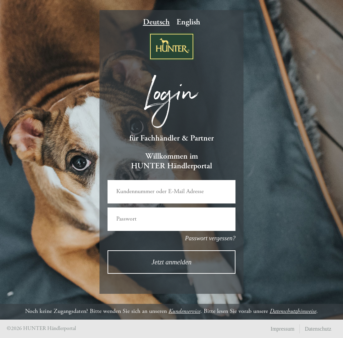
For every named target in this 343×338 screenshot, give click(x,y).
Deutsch (156, 23)
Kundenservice (184, 312)
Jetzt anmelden (171, 262)
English (188, 23)
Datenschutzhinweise (293, 312)
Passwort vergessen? (210, 238)
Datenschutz (318, 329)
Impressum (282, 329)
